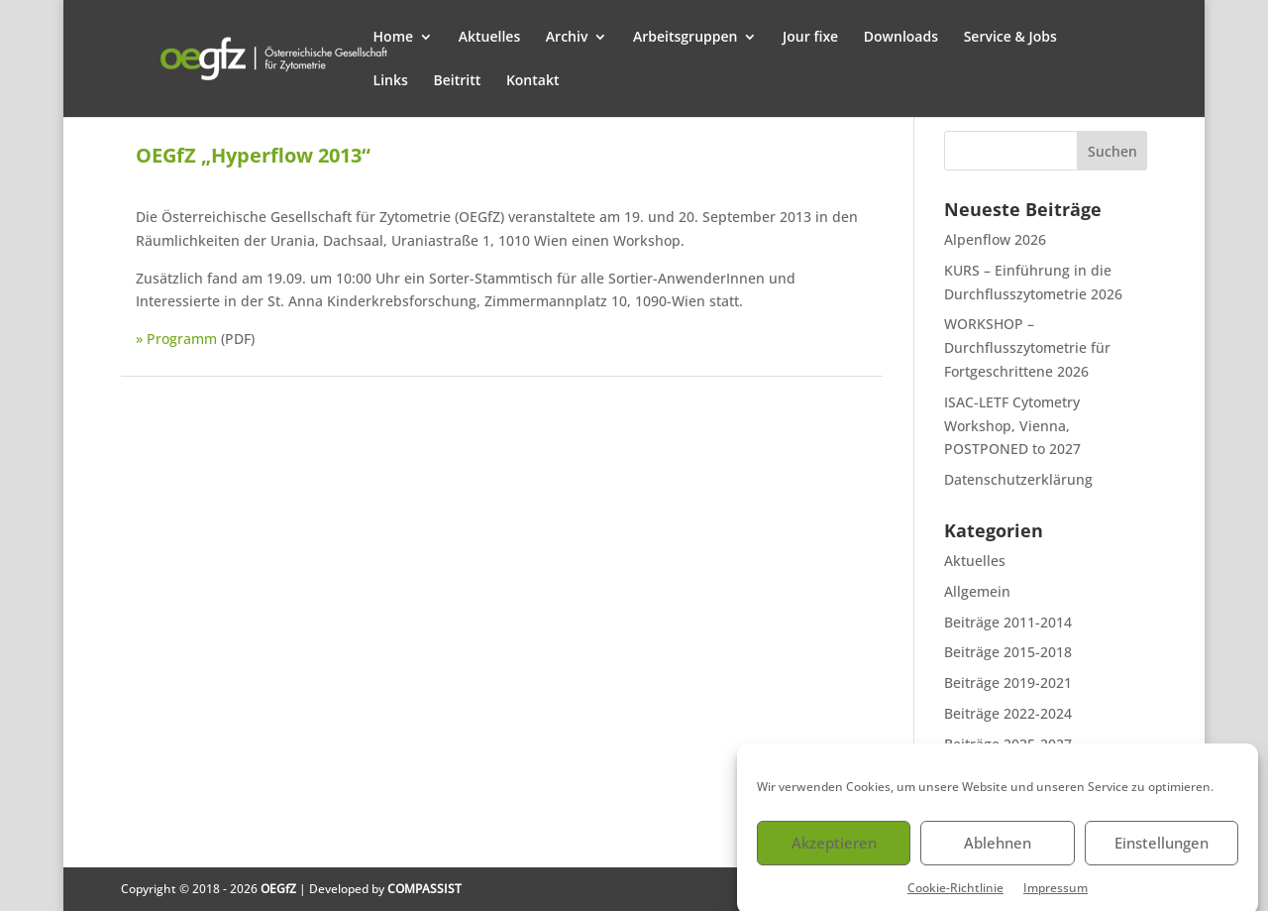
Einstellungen (1161, 850)
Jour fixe (810, 38)
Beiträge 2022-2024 (1008, 713)
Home (393, 38)
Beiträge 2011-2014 (1008, 622)
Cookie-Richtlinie (955, 894)
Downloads (901, 38)
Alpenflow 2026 (995, 239)
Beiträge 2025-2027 (1008, 744)
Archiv (567, 38)
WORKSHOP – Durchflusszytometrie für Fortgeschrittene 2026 (1027, 347)
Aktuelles (489, 38)
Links (390, 81)
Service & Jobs (1010, 38)
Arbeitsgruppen (685, 38)
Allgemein (977, 591)
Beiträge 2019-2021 (1008, 682)
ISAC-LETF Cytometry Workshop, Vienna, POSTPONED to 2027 (1012, 426)
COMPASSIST (424, 888)
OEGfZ (278, 888)
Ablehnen (997, 850)
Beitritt (456, 81)
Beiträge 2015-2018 (1008, 651)
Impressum (1055, 894)
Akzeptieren (834, 850)
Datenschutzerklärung (1018, 479)
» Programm (176, 338)
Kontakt (533, 81)
